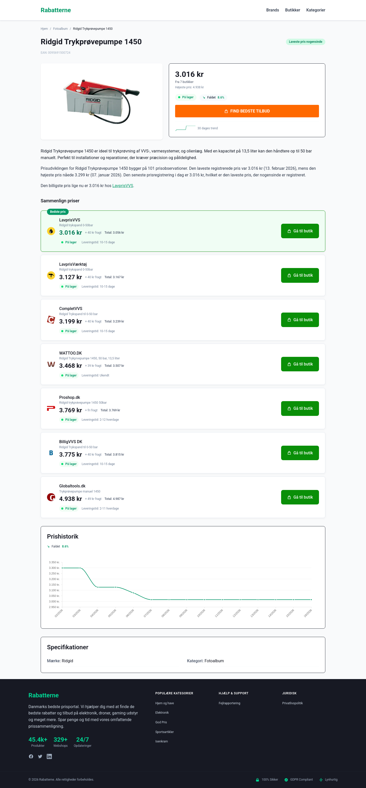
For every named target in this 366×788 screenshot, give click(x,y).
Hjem (44, 29)
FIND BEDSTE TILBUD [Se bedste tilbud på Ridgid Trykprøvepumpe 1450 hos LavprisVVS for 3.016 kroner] (247, 111)
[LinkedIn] (49, 756)
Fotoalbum (60, 29)
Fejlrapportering (229, 703)
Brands (272, 10)
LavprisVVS (122, 185)
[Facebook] (31, 756)
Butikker (292, 10)
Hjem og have (164, 703)
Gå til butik (300, 231)
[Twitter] (40, 756)
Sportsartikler (164, 732)
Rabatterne (56, 10)
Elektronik (162, 712)
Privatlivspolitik (292, 703)
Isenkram (161, 741)
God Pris (161, 722)
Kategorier (315, 10)
